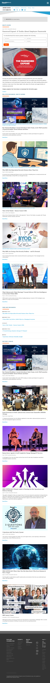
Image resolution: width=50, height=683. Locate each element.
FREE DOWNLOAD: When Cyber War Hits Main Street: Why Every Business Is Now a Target (24, 571)
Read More (4, 137)
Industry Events (6, 208)
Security (4, 91)
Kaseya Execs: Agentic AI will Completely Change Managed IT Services (22, 453)
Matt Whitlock (11, 131)
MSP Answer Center (23, 167)
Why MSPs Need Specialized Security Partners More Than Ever (20, 170)
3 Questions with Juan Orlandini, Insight (12, 336)
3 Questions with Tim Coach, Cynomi (12, 532)
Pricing (29, 7)
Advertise (28, 644)
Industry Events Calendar (20, 647)
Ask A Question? (10, 661)
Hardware (19, 124)
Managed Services (26, 124)
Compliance (17, 7)
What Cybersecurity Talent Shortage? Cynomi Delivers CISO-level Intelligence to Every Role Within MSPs (24, 292)
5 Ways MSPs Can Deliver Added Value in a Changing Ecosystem (18, 319)
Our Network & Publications (10, 650)
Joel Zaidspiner (12, 212)
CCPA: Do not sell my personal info (44, 666)
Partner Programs (34, 124)
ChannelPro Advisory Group (10, 653)
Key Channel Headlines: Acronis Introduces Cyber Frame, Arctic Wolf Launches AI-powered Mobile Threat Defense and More (24, 128)
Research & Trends (43, 124)
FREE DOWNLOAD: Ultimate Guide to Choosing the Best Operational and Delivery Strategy (23, 489)
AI (12, 7)
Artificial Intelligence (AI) (8, 124)
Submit (6, 44)
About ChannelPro (10, 643)
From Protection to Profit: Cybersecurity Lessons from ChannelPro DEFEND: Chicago (24, 413)
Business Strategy (6, 167)
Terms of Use (43, 656)
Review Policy (43, 653)
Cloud (15, 124)
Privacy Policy (43, 659)
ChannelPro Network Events (20, 643)
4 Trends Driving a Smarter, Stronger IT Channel (14, 331)
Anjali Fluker (11, 172)
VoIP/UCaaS (13, 125)
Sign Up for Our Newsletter (10, 656)
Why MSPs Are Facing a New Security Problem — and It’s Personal (21, 251)
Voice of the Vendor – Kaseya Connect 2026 (14, 211)
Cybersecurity (23, 7)
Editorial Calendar (10, 648)
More (33, 7)
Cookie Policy (43, 662)
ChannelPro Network (12, 29)
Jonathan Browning (12, 295)
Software (8, 125)
